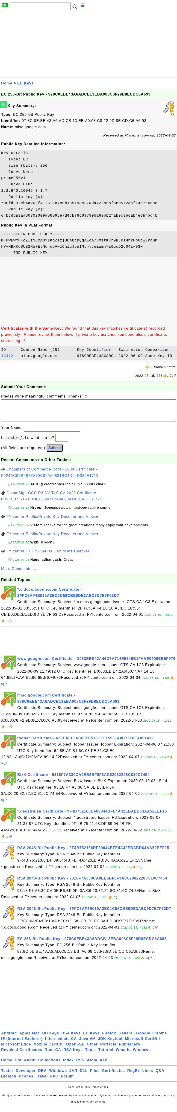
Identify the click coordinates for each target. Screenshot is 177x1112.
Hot (18, 1065)
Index (68, 1065)
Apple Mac (29, 1038)
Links (147, 1075)
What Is (123, 1054)
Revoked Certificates (21, 1054)
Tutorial (105, 1054)
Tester (7, 1075)
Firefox (109, 1038)
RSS (80, 1065)
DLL (84, 1075)
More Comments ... (18, 573)
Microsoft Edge (16, 1049)
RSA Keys (73, 1054)
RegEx (133, 1075)
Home (6, 83)
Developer (25, 1075)
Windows (142, 1054)
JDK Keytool (110, 1043)
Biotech (8, 1081)
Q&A (160, 1075)
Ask (103, 1065)
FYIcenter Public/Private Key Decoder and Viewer (52, 521)
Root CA (53, 1054)
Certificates (113, 1075)
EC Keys (25, 83)
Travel (42, 1081)
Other (92, 1049)
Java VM (87, 1043)
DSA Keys (71, 1038)
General (126, 1038)
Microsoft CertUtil (142, 1043)
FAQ (54, 1081)
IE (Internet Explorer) (22, 1043)
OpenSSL (75, 1049)
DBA (42, 1075)
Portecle (108, 1049)
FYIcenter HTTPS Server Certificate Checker (47, 556)
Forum (67, 1081)
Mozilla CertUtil (48, 1049)
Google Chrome (151, 1038)
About (30, 1065)
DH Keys (50, 1038)
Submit (54, 452)
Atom (92, 1065)
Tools (90, 1054)
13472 (9, 356)
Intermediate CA (61, 1043)
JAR (73, 1075)
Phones (26, 1081)
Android (9, 1038)
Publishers (129, 1049)
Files (95, 1075)
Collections (49, 1065)
